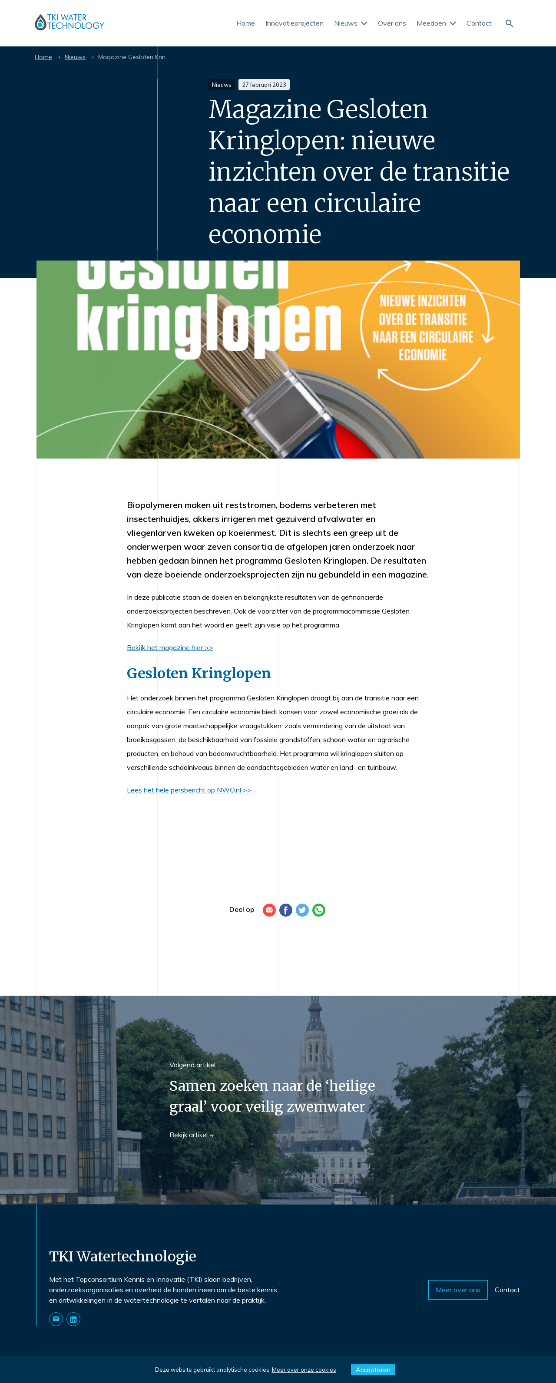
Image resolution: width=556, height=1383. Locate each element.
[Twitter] (302, 910)
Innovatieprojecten (294, 23)
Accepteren (373, 1370)
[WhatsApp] (318, 910)
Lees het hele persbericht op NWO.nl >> (189, 790)
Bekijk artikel (191, 1135)
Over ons (392, 23)
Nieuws (350, 23)
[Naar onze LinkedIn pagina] (73, 1319)
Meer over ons (458, 1289)
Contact (479, 23)
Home (245, 23)
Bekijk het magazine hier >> (170, 647)
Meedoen (436, 23)
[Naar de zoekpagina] (509, 23)
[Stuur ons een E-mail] (56, 1319)
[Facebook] (285, 910)
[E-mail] (269, 910)
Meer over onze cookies (304, 1369)
